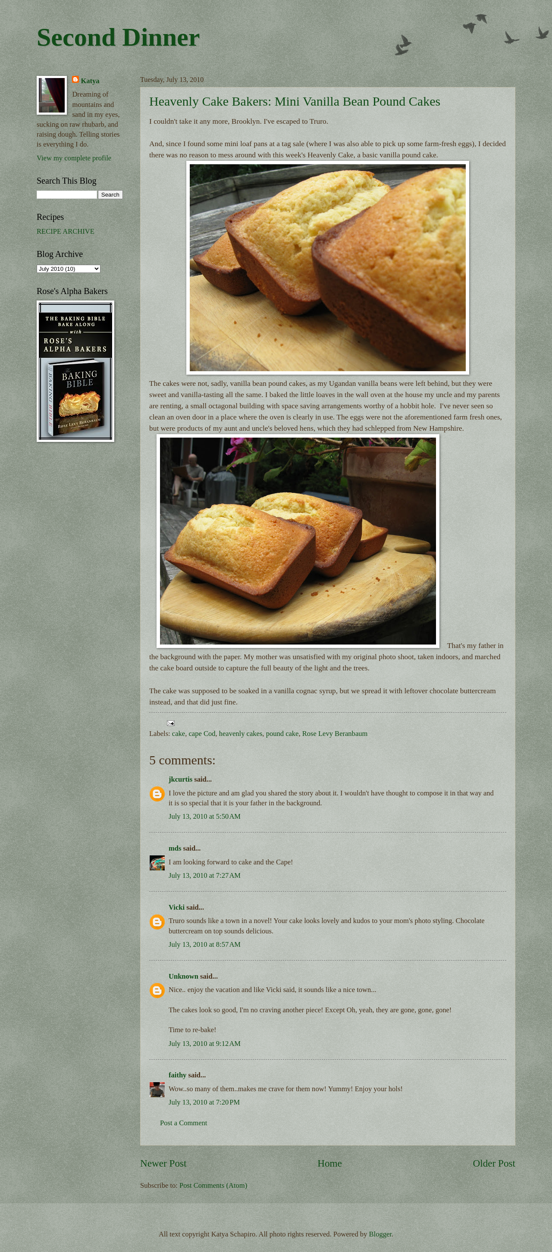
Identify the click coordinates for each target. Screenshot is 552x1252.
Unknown (183, 976)
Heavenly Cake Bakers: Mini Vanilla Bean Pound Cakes (294, 101)
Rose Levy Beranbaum (335, 733)
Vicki (177, 907)
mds (175, 848)
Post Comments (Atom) (213, 1185)
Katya (90, 81)
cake (178, 733)
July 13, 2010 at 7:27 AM (205, 875)
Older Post (494, 1163)
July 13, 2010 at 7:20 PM (204, 1102)
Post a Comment (183, 1123)
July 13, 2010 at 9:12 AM (205, 1043)
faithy (177, 1075)
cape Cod (201, 733)
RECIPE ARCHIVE (65, 231)
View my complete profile (74, 158)
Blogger (380, 1234)
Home (329, 1163)
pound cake (282, 733)
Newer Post (163, 1163)
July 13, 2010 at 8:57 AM (205, 944)
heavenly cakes (241, 733)
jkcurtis (180, 779)
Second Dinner (118, 37)
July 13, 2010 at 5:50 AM (205, 816)
